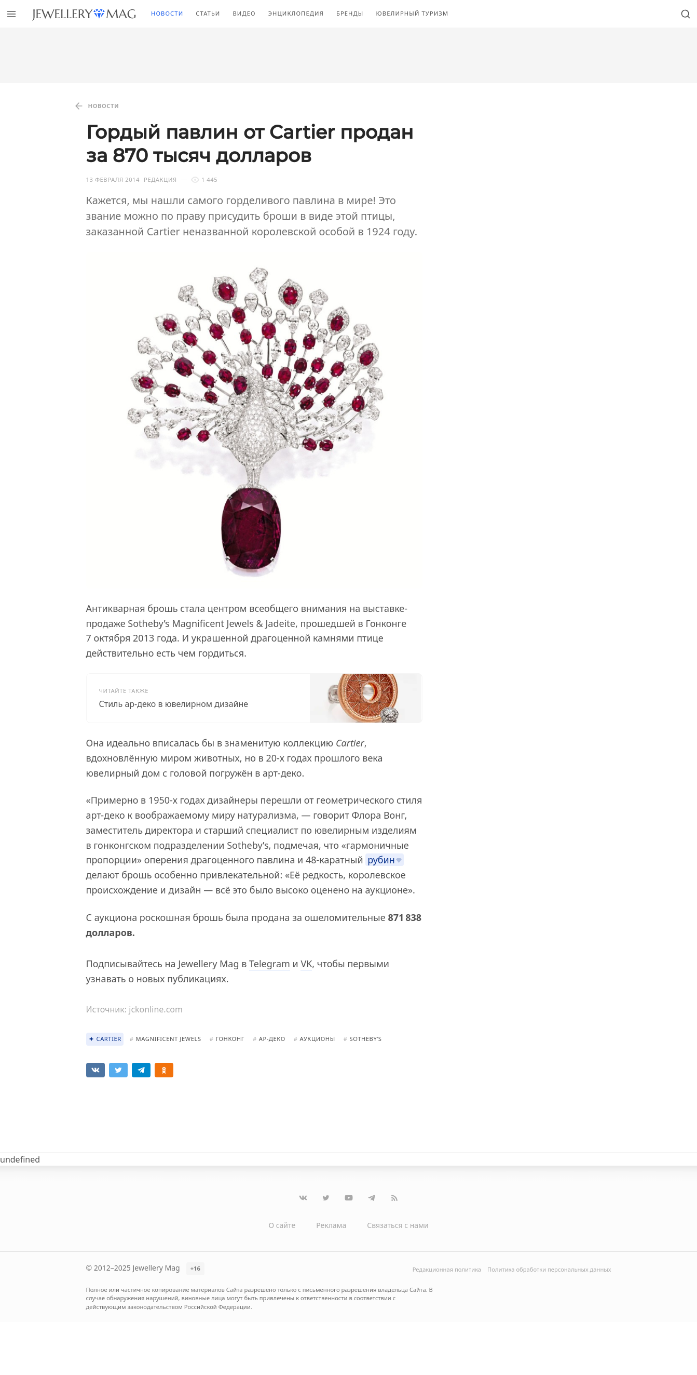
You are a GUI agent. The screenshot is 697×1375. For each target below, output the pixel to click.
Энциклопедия (296, 13)
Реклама (331, 1225)
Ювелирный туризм (412, 13)
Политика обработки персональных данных (549, 1269)
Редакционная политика (447, 1269)
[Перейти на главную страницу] (84, 14)
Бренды (350, 13)
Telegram (269, 963)
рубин (381, 859)
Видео (244, 13)
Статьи (208, 13)
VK (306, 963)
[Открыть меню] (11, 14)
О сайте (281, 1225)
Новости (167, 13)
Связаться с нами (397, 1225)
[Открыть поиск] (685, 14)
